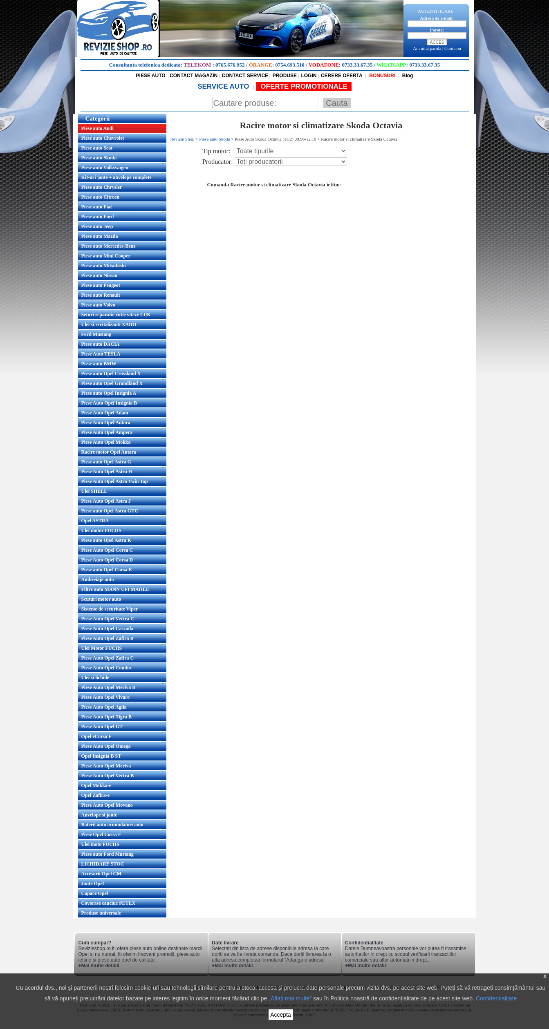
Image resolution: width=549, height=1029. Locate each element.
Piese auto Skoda (99, 158)
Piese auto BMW (99, 364)
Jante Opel (92, 883)
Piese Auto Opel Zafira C (107, 658)
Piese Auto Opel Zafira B (107, 638)
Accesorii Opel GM (101, 874)
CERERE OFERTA (342, 75)
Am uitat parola (427, 48)
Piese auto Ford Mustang (107, 854)
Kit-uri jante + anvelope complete (116, 177)
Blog (407, 75)
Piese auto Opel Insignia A (109, 393)
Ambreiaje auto (97, 579)
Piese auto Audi (97, 128)
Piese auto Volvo (98, 305)
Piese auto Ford (97, 216)
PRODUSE (285, 75)
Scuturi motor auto (101, 599)
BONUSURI (381, 75)
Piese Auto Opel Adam (104, 413)
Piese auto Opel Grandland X (112, 383)
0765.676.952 (230, 65)
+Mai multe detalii (98, 966)
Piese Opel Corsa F (101, 834)
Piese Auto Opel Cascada (107, 628)
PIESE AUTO (151, 75)
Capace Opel (94, 893)
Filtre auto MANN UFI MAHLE (115, 589)
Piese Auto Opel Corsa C (107, 550)
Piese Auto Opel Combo (106, 668)
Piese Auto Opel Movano (107, 805)
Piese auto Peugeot (100, 285)
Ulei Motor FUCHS (101, 648)
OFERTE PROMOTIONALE (303, 86)
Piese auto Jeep (97, 226)
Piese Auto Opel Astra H (106, 471)
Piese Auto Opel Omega (106, 746)
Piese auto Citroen (100, 197)
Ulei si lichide (95, 677)
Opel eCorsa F (96, 736)
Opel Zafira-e (95, 795)
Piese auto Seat (97, 148)
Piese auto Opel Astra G (106, 462)
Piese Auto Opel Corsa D (107, 560)
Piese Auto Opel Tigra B (106, 717)
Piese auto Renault (100, 295)
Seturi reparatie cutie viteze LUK (116, 315)
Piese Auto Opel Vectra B (107, 775)
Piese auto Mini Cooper (105, 256)
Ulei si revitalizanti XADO (109, 324)
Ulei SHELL (94, 491)
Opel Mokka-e (96, 785)
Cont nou (452, 48)
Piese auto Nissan (99, 275)
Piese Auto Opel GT (102, 726)
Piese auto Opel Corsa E (106, 570)
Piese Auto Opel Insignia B (109, 403)
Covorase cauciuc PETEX (108, 903)
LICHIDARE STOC (102, 864)
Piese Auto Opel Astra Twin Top (114, 481)
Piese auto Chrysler (101, 187)
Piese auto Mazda (99, 236)
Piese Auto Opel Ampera (107, 432)
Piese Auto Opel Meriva (106, 766)
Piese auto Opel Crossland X (111, 373)
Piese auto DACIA (100, 344)
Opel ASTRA (95, 520)
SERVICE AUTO (224, 86)
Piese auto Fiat (96, 207)
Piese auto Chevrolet (102, 138)
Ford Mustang (96, 334)
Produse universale (101, 913)
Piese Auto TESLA (101, 354)
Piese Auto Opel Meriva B (108, 687)
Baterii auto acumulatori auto (112, 825)
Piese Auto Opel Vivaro (105, 697)
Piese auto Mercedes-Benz (108, 246)
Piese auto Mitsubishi (103, 265)
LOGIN (308, 75)
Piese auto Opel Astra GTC (109, 511)
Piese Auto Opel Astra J (106, 501)
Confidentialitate (496, 998)
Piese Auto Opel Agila (104, 707)
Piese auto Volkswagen (104, 167)
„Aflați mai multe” (290, 998)
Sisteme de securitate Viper (109, 609)
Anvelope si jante (99, 815)
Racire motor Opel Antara (109, 452)
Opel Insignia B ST (101, 756)
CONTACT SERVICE (245, 75)
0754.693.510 (290, 65)
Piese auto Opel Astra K (106, 540)
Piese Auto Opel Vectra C (107, 619)
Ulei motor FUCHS (101, 530)
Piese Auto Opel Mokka (106, 442)
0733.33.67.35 (357, 65)
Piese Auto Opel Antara (105, 422)
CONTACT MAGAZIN (193, 75)
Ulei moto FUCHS (100, 844)
